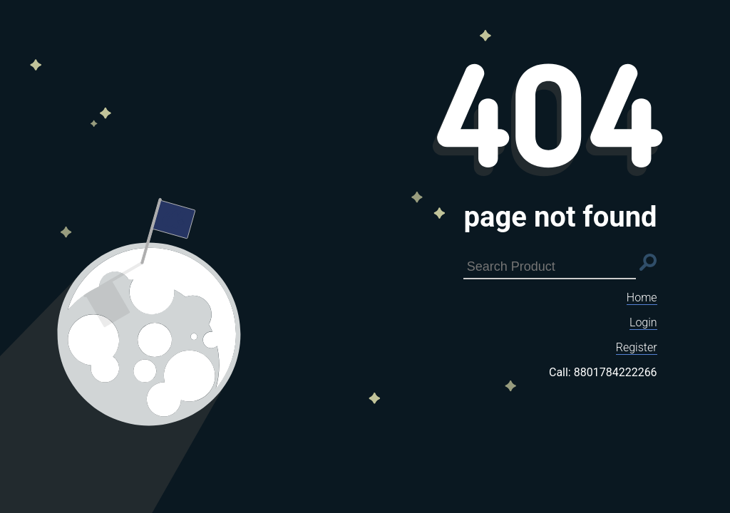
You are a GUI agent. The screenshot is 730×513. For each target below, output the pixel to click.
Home (642, 297)
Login (643, 322)
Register (636, 347)
